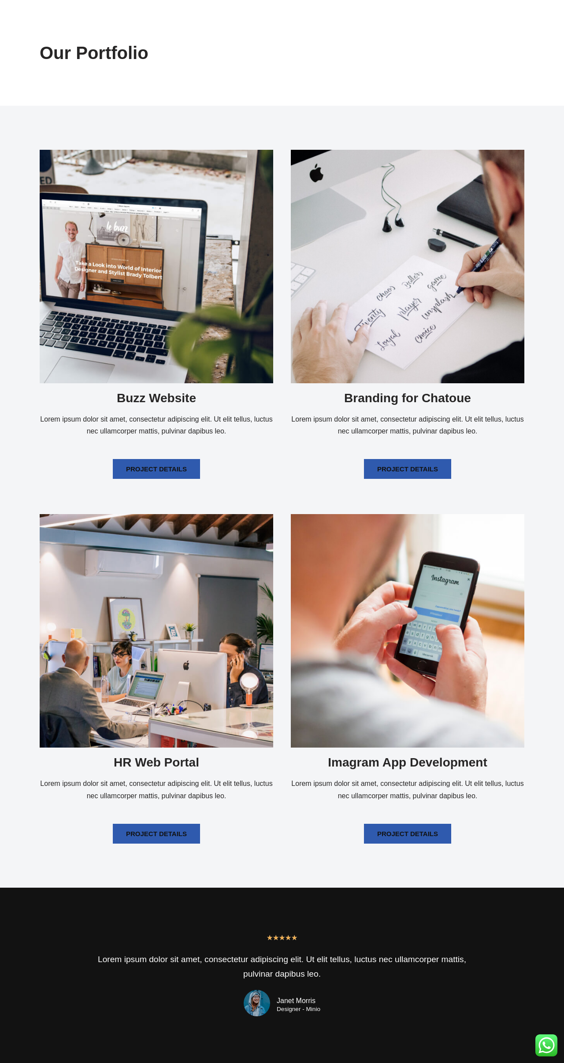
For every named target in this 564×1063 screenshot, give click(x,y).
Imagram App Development (407, 762)
